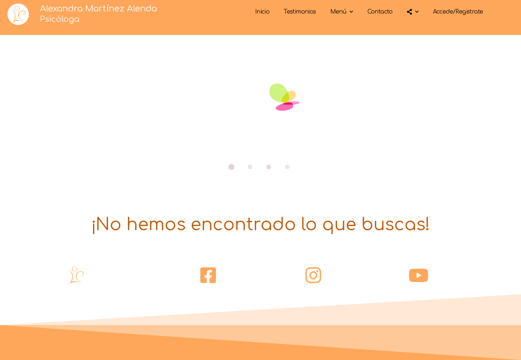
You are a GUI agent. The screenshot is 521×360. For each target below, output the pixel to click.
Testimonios (300, 12)
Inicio (262, 12)
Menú (341, 11)
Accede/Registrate (458, 12)
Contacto (380, 12)
